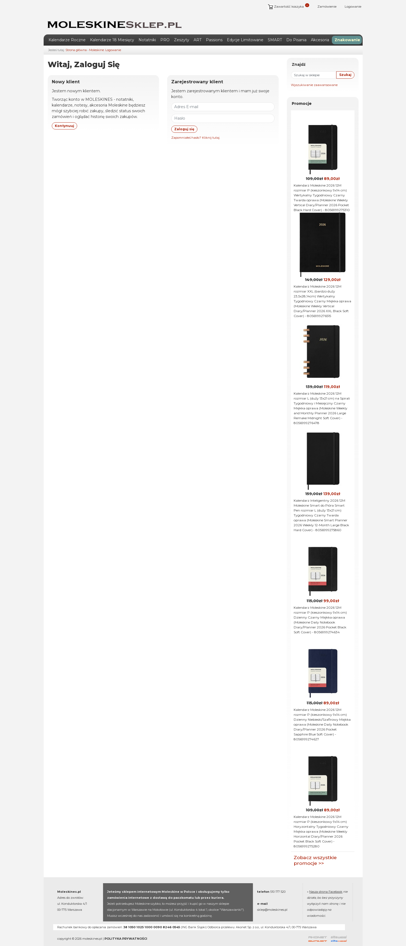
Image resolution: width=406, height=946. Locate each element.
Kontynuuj (64, 119)
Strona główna (76, 43)
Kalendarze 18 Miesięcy (112, 33)
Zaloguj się (184, 122)
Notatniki (147, 33)
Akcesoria (320, 33)
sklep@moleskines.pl (272, 903)
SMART (275, 33)
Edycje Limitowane (245, 33)
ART (198, 33)
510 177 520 (277, 885)
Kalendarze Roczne (67, 33)
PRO (165, 33)
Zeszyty (181, 33)
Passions (214, 33)
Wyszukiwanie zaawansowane (314, 78)
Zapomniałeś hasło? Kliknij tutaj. (195, 131)
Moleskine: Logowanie (105, 43)
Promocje (302, 96)
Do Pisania (296, 33)
